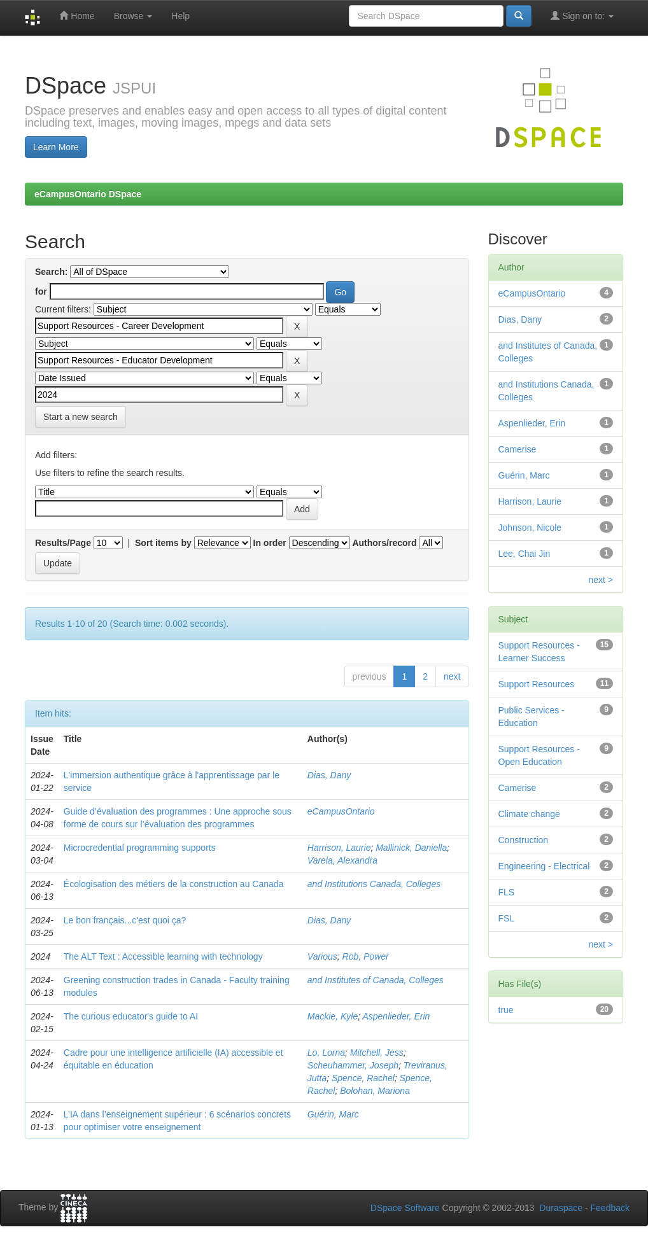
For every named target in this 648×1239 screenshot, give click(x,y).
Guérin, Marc (333, 1114)
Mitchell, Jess (377, 1052)
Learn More (56, 147)
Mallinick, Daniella (411, 848)
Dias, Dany (329, 775)
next (452, 676)
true (506, 1010)
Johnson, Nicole (530, 527)
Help (180, 16)
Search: (51, 272)
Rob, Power (365, 956)
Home (76, 15)
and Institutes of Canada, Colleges (375, 980)
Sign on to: (582, 15)
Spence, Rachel (363, 1078)
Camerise (517, 449)
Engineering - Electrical (544, 866)
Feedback (610, 1208)
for (41, 291)
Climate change (529, 814)
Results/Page (63, 543)
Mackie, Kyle (332, 1016)
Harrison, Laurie (339, 848)
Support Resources (536, 684)
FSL (506, 918)
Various (322, 956)
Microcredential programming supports (140, 848)
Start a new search (80, 417)
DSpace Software (405, 1208)
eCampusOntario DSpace (87, 194)
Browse (133, 16)
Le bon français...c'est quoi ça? (125, 920)
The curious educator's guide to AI (131, 1016)
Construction (523, 840)
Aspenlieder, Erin (396, 1016)
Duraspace (560, 1208)
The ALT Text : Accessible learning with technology (163, 956)
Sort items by (163, 543)
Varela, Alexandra (342, 860)
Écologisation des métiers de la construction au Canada (174, 884)
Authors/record (384, 543)
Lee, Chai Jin (524, 554)
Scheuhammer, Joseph (352, 1065)
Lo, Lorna (326, 1052)
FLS (506, 892)
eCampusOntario (341, 811)
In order (269, 543)
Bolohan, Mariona (375, 1091)
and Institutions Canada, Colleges (373, 884)
